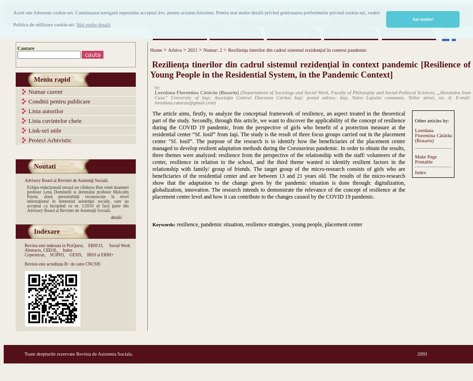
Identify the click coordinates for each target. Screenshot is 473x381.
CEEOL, (50, 250)
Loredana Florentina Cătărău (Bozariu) (433, 135)
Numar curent (46, 91)
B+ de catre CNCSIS (82, 264)
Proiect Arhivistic (50, 140)
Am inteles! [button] (423, 19)
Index (420, 172)
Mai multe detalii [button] (93, 24)
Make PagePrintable (426, 159)
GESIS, (75, 255)
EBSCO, (95, 245)
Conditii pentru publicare (60, 101)
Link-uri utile (45, 130)
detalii (116, 217)
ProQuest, (75, 245)
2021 (192, 50)
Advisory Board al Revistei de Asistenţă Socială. (67, 180)
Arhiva (175, 50)
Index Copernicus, (49, 252)
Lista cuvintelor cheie (55, 120)
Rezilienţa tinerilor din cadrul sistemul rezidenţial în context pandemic (297, 50)
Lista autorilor (46, 111)
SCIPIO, (57, 255)
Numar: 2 (212, 50)
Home (156, 50)
